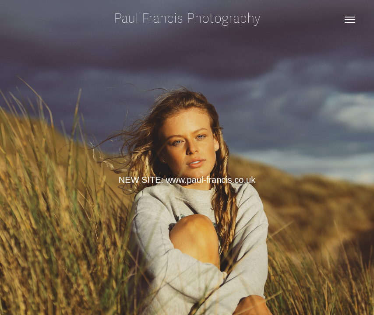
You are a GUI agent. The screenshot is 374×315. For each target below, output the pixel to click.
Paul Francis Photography (187, 18)
